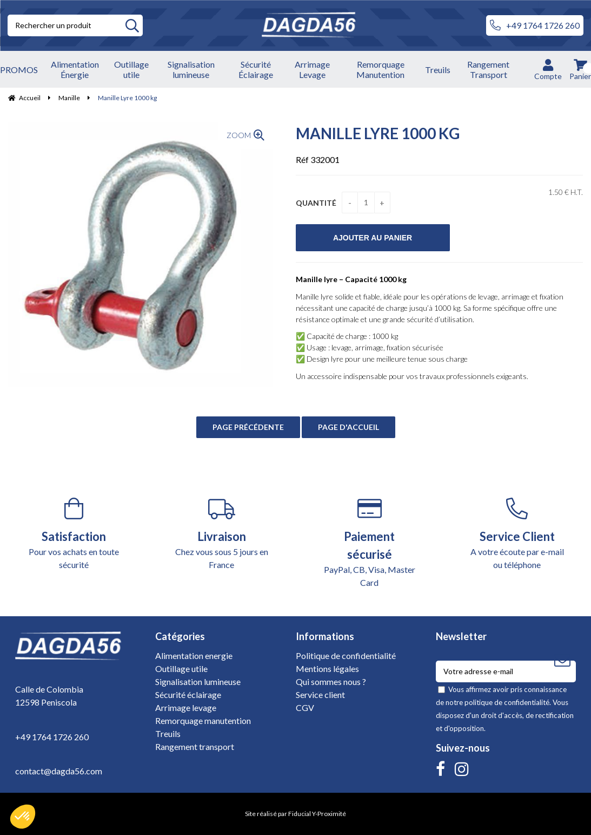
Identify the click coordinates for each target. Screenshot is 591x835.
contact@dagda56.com (58, 771)
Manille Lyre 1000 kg (378, 133)
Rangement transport (194, 746)
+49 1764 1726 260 (535, 25)
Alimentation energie (194, 655)
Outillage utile (181, 668)
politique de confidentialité (506, 702)
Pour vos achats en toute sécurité (74, 534)
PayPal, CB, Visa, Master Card (369, 543)
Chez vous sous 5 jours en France (221, 534)
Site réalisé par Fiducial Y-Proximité (295, 814)
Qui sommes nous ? (331, 681)
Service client (320, 694)
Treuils (168, 733)
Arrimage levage (185, 707)
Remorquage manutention (203, 720)
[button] (23, 817)
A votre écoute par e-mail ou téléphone (517, 534)
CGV (305, 707)
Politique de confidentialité (346, 655)
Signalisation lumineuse (198, 681)
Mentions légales (327, 668)
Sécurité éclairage (188, 694)
